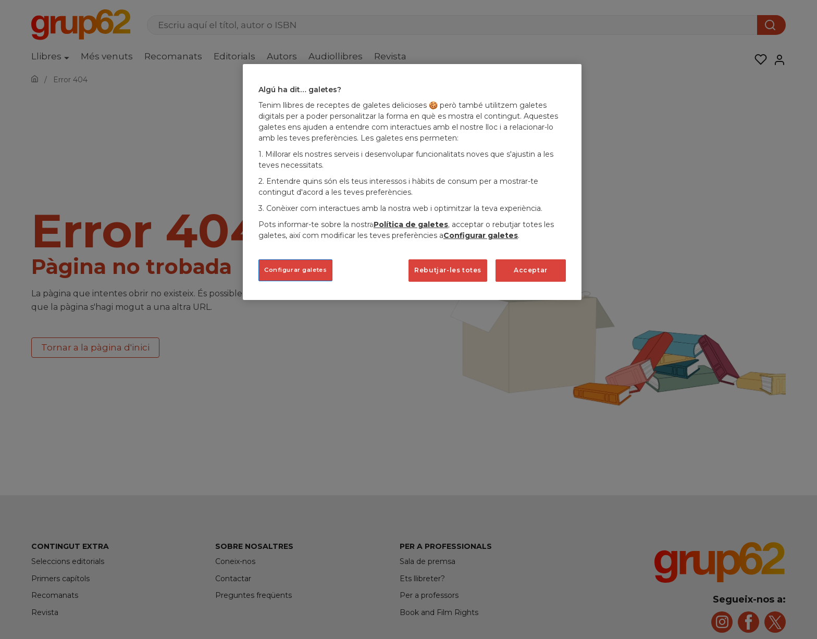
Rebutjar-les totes (447, 270)
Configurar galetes (480, 235)
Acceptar (531, 270)
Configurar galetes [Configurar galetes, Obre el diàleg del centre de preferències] (295, 269)
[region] (412, 182)
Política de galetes (411, 224)
